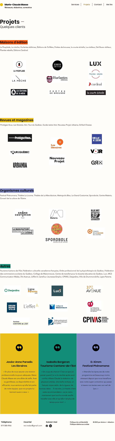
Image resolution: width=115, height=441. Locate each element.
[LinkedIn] (50, 425)
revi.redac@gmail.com (33, 425)
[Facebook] (46, 425)
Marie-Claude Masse (16, 4)
